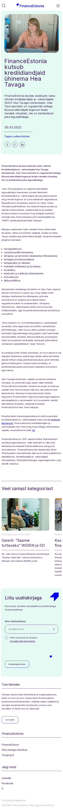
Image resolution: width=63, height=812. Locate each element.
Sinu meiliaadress (15, 621)
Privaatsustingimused (14, 800)
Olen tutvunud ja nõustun (23, 639)
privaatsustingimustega (22, 641)
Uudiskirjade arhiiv (17, 664)
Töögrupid (8, 755)
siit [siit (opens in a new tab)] (33, 430)
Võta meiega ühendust (14, 749)
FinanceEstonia (10, 744)
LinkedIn (6, 778)
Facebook (7, 783)
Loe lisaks (10, 720)
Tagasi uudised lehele (17, 136)
